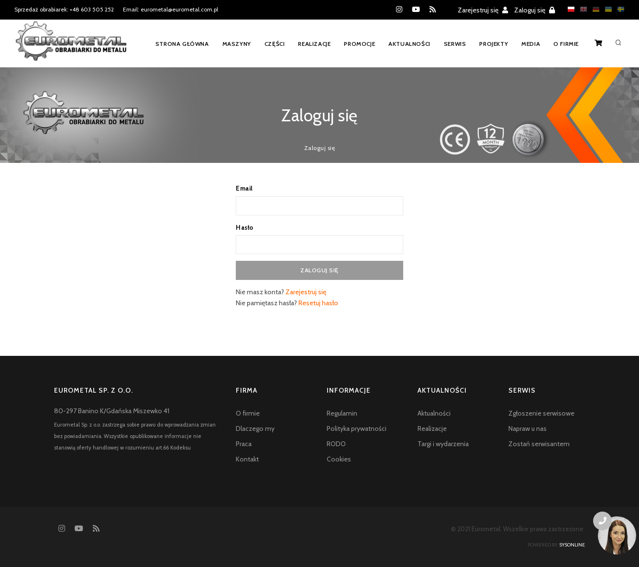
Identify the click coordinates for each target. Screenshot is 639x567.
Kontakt (247, 459)
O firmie (566, 43)
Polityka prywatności (356, 428)
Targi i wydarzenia (443, 443)
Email (244, 188)
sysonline (572, 545)
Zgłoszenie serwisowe (541, 413)
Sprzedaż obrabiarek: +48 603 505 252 (64, 9)
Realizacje (314, 43)
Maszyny (236, 43)
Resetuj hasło (318, 303)
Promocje (359, 43)
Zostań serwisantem (539, 443)
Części (274, 43)
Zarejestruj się (483, 10)
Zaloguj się (534, 10)
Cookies (339, 459)
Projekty (493, 43)
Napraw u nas (527, 428)
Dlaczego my (255, 428)
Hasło (244, 227)
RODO (336, 443)
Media (530, 43)
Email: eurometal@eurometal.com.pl (170, 9)
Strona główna (182, 43)
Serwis (455, 43)
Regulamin (342, 413)
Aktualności (409, 43)
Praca (244, 443)
